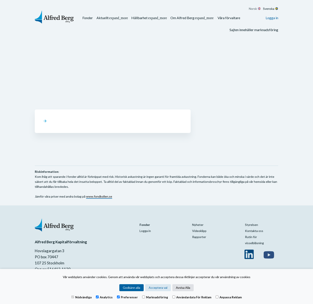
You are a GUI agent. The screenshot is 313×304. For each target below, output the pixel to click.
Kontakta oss (254, 231)
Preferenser (127, 297)
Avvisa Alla (183, 287)
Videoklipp (199, 231)
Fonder (87, 18)
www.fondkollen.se (99, 196)
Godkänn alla (131, 287)
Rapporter (199, 237)
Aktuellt (103, 18)
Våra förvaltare (229, 18)
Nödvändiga (81, 297)
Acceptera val (158, 287)
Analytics (104, 297)
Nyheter (197, 225)
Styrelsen (251, 225)
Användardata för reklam (191, 297)
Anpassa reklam (229, 297)
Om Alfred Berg (182, 18)
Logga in (272, 18)
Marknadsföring (155, 297)
